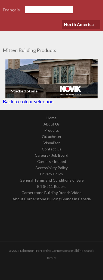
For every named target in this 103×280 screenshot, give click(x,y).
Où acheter (51, 136)
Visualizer (51, 142)
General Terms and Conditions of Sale (52, 180)
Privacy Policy (51, 174)
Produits (51, 130)
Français (11, 9)
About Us (51, 124)
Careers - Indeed (51, 161)
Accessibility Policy (51, 167)
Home (51, 117)
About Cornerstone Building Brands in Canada (52, 199)
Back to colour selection (28, 101)
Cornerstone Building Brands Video (51, 192)
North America (79, 24)
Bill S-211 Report (51, 186)
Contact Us (51, 149)
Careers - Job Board (51, 155)
